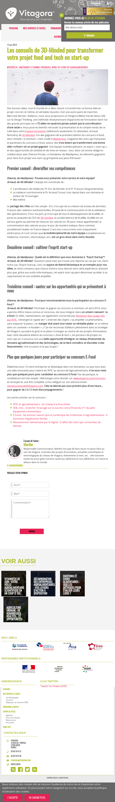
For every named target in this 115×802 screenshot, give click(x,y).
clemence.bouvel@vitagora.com (25, 386)
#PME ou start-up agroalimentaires (70, 67)
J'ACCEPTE (12, 797)
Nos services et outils (34, 28)
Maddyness (59, 138)
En (112, 3)
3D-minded (46, 217)
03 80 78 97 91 (16, 751)
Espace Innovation (35, 131)
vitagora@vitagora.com (21, 760)
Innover (9, 700)
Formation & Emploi (60, 28)
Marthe (28, 444)
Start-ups (7, 727)
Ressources (11, 720)
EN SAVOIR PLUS (37, 797)
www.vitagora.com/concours (89, 378)
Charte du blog (63, 778)
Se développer (12, 697)
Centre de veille (9, 711)
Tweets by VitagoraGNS (53, 686)
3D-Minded (28, 135)
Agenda (57, 36)
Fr (108, 3)
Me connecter (95, 3)
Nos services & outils (11, 694)
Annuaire (10, 722)
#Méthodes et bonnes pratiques (35, 67)
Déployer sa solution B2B (17, 702)
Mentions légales (52, 778)
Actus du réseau (13, 717)
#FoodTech (12, 67)
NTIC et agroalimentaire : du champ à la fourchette (41, 404)
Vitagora (13, 28)
